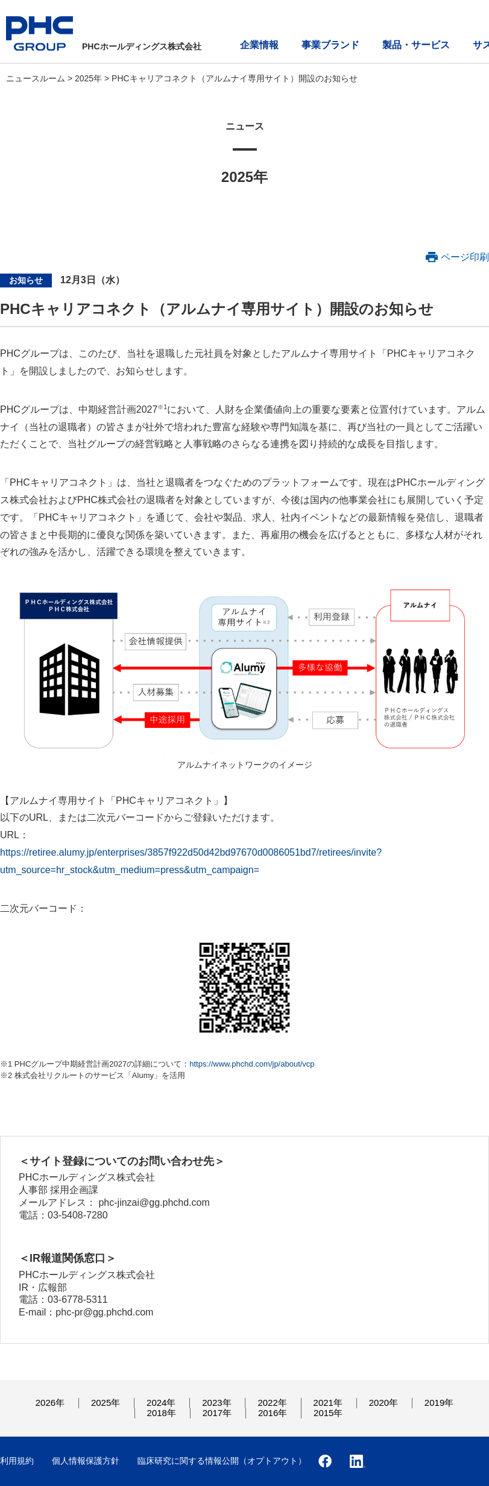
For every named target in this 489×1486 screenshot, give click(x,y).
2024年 (161, 1402)
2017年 (217, 1412)
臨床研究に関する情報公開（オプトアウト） (221, 1460)
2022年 (271, 1402)
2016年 (272, 1412)
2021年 (328, 1402)
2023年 (216, 1402)
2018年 (161, 1412)
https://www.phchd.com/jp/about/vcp (251, 1063)
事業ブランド (330, 45)
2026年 (50, 1402)
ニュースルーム (37, 78)
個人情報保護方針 (85, 1460)
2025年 (89, 78)
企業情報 (259, 45)
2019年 (438, 1402)
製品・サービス (416, 45)
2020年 (383, 1402)
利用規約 (17, 1460)
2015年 (328, 1412)
